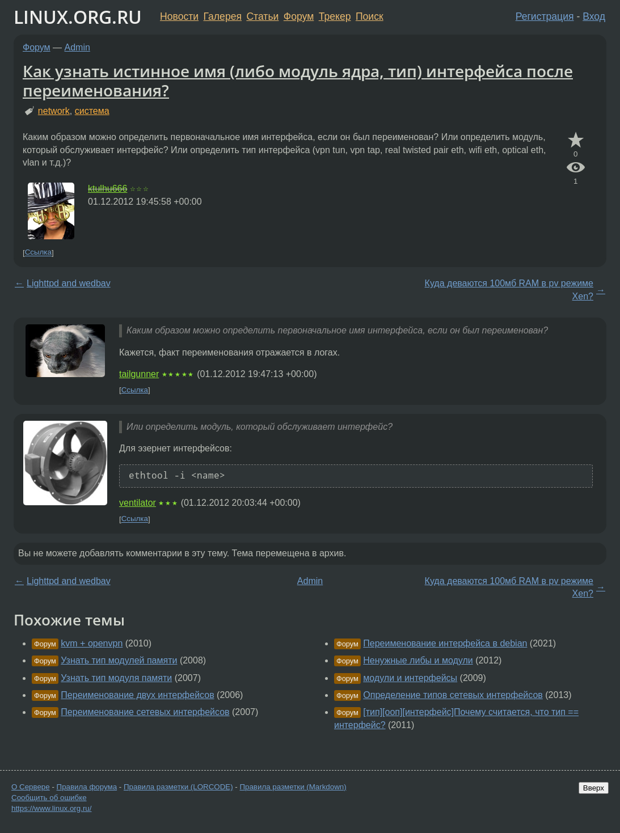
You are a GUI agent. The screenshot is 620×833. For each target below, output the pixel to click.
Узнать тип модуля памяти (116, 678)
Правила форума (87, 787)
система (92, 111)
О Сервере (30, 787)
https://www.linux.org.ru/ (51, 808)
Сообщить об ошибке (49, 797)
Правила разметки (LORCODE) (178, 787)
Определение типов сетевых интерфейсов (453, 695)
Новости (179, 16)
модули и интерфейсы (410, 678)
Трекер (335, 16)
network (54, 111)
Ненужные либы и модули (418, 660)
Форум (299, 16)
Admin (77, 47)
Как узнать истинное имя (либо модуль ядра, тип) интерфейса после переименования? (298, 80)
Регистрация (545, 16)
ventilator (137, 503)
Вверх (593, 788)
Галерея (223, 16)
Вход (594, 16)
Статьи (262, 16)
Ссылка (38, 252)
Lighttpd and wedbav (69, 283)
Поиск (369, 16)
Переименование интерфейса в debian (445, 643)
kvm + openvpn (92, 643)
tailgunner (139, 374)
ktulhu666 (107, 188)
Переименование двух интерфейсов (137, 695)
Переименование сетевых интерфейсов (145, 712)
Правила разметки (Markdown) (292, 787)
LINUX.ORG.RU (78, 17)
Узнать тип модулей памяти (119, 660)
